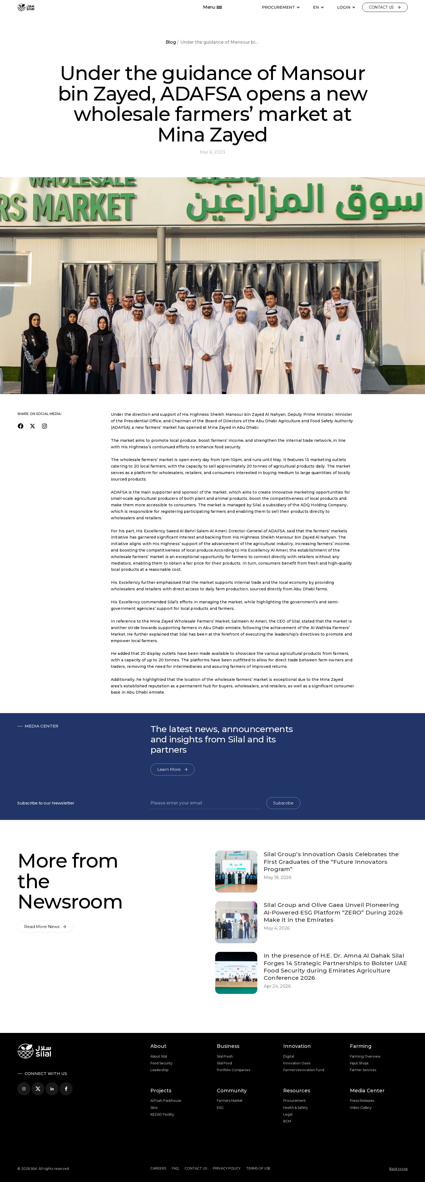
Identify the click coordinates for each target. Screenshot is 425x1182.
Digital (288, 1056)
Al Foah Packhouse (165, 1100)
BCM (287, 1121)
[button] (281, 7)
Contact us (196, 1168)
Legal (287, 1114)
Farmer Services (363, 1070)
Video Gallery (361, 1107)
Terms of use (258, 1168)
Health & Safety (295, 1107)
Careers (158, 1168)
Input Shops (359, 1063)
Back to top (398, 1169)
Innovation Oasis (296, 1063)
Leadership (159, 1070)
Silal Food (224, 1063)
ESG (220, 1107)
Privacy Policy (226, 1168)
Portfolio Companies (233, 1070)
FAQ (175, 1168)
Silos (153, 1107)
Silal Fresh (225, 1056)
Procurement (294, 1100)
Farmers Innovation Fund (303, 1070)
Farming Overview (365, 1056)
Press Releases (362, 1100)
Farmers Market (230, 1100)
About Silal (158, 1056)
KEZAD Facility (162, 1114)
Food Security (161, 1063)
